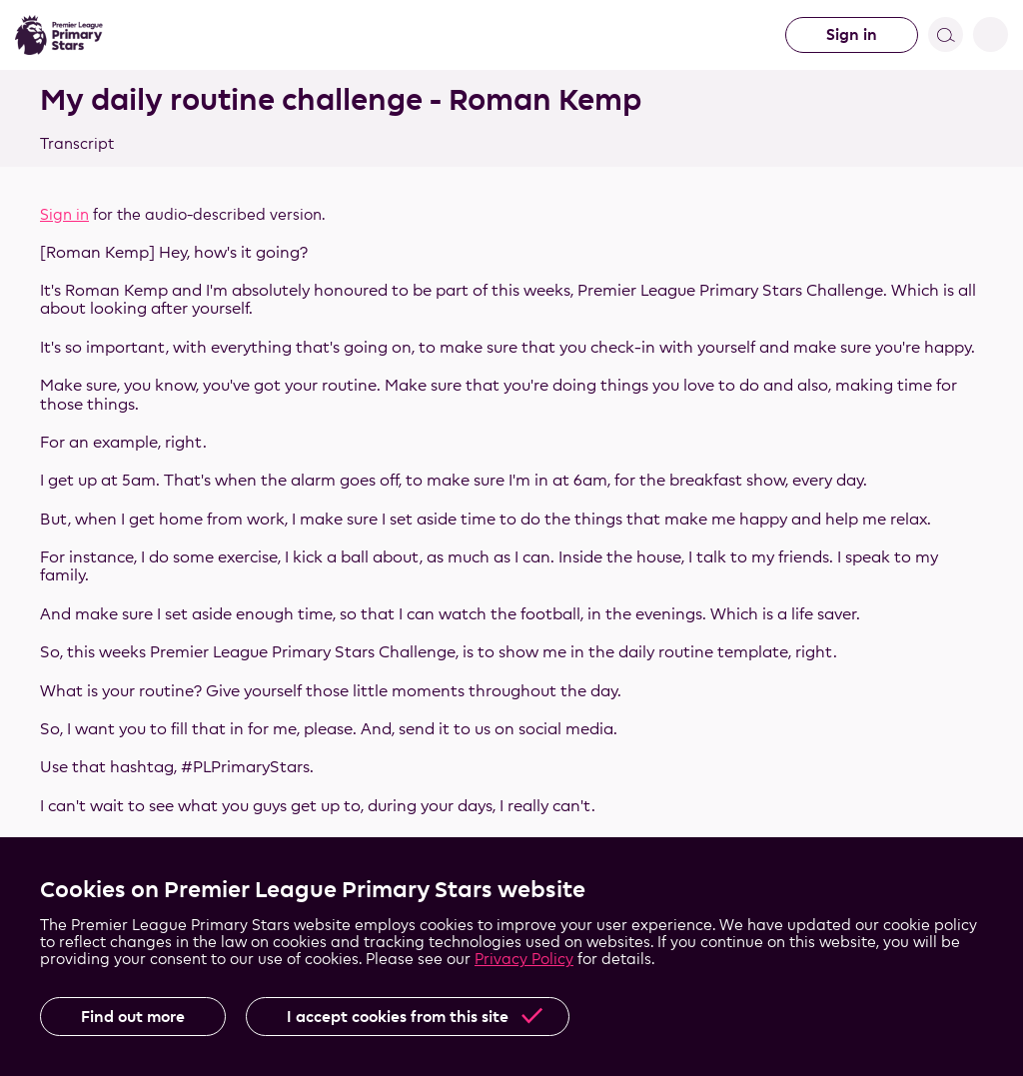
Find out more (133, 1016)
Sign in (851, 34)
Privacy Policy (524, 958)
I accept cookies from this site (398, 1016)
